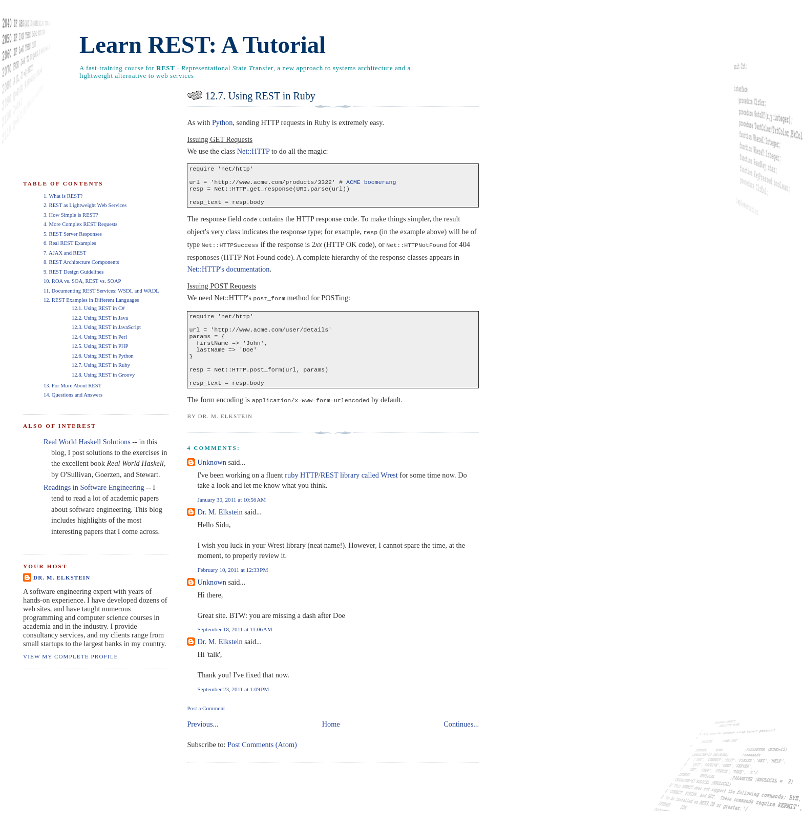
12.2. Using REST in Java (100, 318)
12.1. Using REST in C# (98, 308)
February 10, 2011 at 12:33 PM (232, 585)
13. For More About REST (72, 385)
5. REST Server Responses (73, 234)
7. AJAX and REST (65, 253)
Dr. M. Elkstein (219, 527)
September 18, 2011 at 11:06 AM (234, 644)
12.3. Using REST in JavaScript (106, 327)
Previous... (202, 739)
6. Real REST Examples (70, 243)
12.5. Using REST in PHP (100, 346)
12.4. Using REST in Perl (99, 337)
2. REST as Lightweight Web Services (85, 205)
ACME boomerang (371, 185)
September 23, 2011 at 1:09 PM (233, 704)
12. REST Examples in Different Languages (91, 300)
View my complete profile (70, 656)
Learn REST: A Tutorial (202, 44)
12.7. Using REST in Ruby (260, 95)
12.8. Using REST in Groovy (103, 375)
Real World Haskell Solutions (87, 442)
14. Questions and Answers (73, 395)
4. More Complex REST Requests (80, 224)
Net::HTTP (253, 151)
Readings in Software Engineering (94, 487)
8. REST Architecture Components (81, 262)
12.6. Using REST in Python (103, 356)
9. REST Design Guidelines (73, 272)
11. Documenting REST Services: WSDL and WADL (101, 291)
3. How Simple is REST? (71, 215)
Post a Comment (206, 723)
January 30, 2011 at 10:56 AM (231, 514)
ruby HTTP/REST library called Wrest (341, 490)
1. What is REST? (63, 196)
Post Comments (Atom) (262, 759)
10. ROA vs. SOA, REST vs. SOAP (82, 281)
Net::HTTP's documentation (228, 274)
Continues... (461, 739)
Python (222, 122)
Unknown (211, 477)
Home (331, 739)
